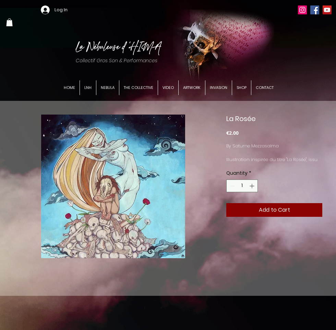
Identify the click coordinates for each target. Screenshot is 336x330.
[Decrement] (231, 186)
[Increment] (252, 186)
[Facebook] (314, 9)
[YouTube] (327, 9)
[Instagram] (302, 9)
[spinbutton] (242, 186)
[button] (9, 22)
